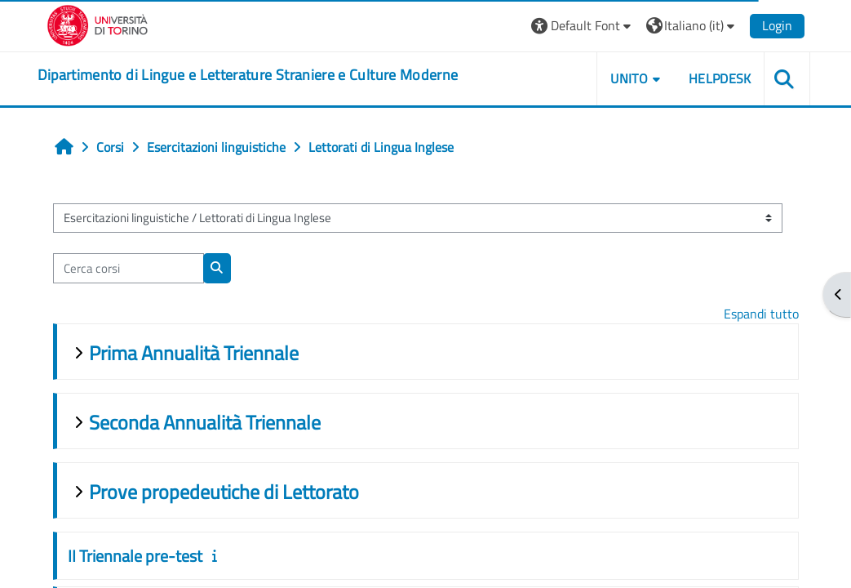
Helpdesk (720, 78)
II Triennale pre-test (135, 555)
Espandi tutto (761, 313)
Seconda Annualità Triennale (205, 422)
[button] (583, 25)
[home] (248, 75)
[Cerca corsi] (128, 268)
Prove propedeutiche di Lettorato (224, 491)
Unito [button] (629, 78)
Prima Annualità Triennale (194, 353)
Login (777, 25)
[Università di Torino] (97, 23)
